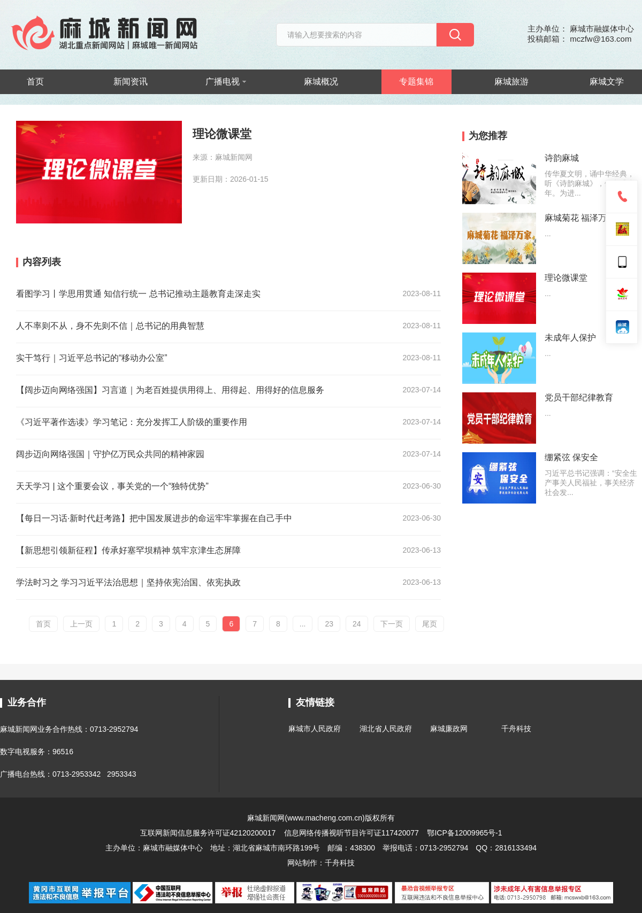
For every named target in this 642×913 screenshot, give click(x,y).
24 (357, 624)
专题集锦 (416, 81)
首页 (35, 81)
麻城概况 (321, 81)
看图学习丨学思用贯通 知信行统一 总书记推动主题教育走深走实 (138, 293)
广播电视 (225, 81)
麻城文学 (607, 81)
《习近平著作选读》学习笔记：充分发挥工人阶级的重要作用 (131, 422)
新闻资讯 (130, 81)
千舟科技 (516, 728)
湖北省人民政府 (386, 728)
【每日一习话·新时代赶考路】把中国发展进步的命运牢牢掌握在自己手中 (154, 518)
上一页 (81, 624)
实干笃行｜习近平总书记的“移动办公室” (91, 357)
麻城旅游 (511, 81)
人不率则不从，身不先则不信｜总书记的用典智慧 (110, 325)
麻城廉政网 (449, 728)
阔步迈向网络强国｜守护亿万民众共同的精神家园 (110, 454)
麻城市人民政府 (314, 728)
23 (329, 624)
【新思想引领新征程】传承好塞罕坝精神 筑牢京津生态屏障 (128, 550)
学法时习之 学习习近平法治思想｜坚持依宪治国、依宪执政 (128, 582)
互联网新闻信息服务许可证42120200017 (209, 833)
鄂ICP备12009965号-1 (464, 833)
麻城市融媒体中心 (173, 848)
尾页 (429, 624)
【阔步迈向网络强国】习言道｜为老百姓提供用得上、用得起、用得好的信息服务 (170, 389)
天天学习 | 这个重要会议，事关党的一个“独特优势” (112, 486)
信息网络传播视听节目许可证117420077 (351, 833)
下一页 (391, 624)
